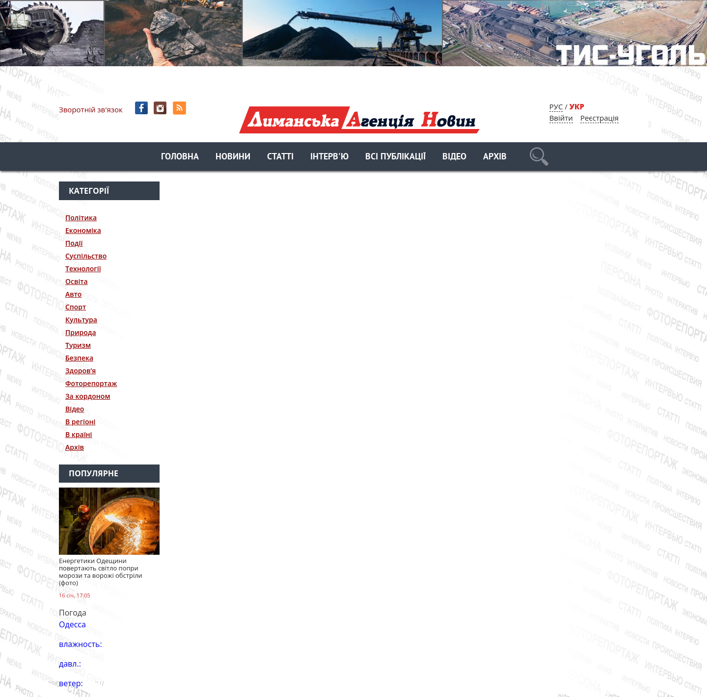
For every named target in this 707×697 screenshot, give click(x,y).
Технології (83, 268)
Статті (280, 157)
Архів (495, 157)
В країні (78, 434)
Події (73, 243)
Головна (180, 157)
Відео (454, 157)
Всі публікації (395, 157)
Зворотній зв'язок (91, 109)
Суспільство (86, 255)
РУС (556, 106)
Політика (81, 217)
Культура (81, 319)
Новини (233, 157)
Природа (80, 332)
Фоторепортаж (91, 383)
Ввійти (561, 118)
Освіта (76, 281)
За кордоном (87, 396)
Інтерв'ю (329, 157)
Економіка (83, 230)
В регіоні (80, 421)
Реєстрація (599, 118)
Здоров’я (80, 370)
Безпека (79, 357)
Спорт (75, 306)
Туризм (78, 345)
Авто (73, 294)
